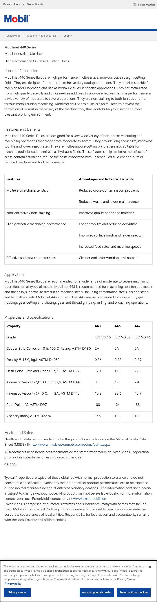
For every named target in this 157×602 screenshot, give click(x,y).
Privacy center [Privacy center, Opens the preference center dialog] (17, 593)
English (68, 35)
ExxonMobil (13, 35)
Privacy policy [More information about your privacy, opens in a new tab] (13, 584)
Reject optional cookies (133, 593)
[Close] (150, 567)
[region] (78, 581)
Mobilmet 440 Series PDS (42, 35)
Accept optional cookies (97, 593)
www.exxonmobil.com (90, 498)
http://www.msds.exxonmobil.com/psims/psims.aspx (70, 444)
